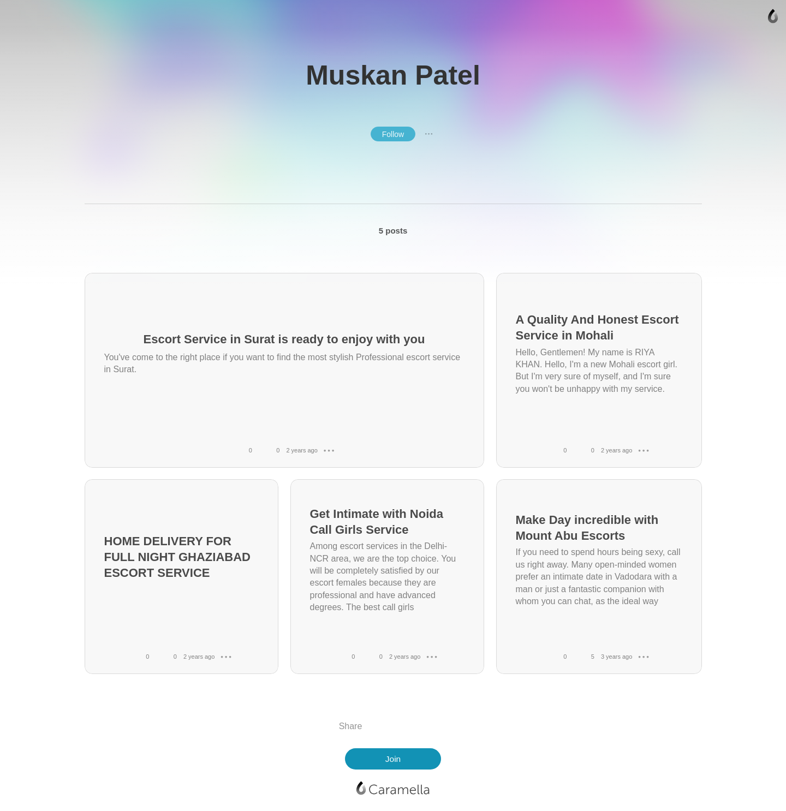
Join (393, 759)
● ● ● (429, 134)
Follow (393, 134)
